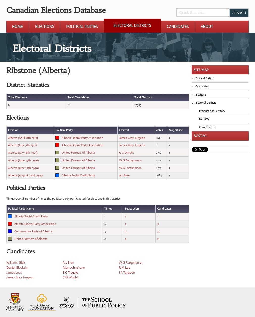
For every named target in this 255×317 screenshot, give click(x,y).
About (207, 26)
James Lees (14, 272)
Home (17, 26)
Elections (44, 26)
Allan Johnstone (74, 267)
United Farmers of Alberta (78, 152)
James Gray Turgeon (132, 138)
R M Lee (124, 267)
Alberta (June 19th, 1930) (23, 168)
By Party (204, 119)
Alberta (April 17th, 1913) (23, 138)
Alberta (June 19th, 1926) (23, 160)
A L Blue (124, 175)
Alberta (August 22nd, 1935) (25, 175)
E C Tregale (70, 272)
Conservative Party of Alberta (33, 231)
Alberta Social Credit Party (78, 175)
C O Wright (126, 152)
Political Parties (82, 26)
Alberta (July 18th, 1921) (22, 152)
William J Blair (16, 263)
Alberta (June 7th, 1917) (22, 145)
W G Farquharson (130, 160)
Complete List (207, 127)
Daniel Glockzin (17, 267)
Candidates (178, 26)
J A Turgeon (127, 272)
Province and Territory (212, 111)
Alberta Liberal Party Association (82, 138)
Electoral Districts (132, 25)
